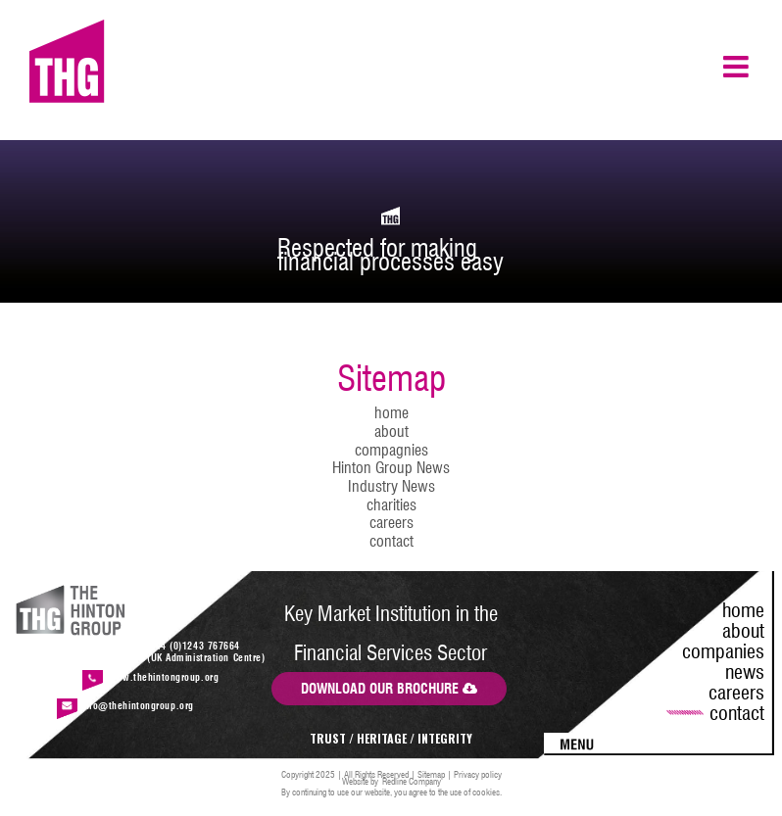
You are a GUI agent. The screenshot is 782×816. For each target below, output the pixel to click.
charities (391, 505)
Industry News (391, 486)
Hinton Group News (391, 467)
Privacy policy (478, 774)
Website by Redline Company (391, 781)
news (744, 672)
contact (391, 541)
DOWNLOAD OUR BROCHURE (389, 688)
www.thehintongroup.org (163, 677)
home (391, 413)
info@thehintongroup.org (137, 705)
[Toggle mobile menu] (738, 66)
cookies (486, 792)
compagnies (391, 450)
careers (391, 522)
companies (723, 651)
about (391, 431)
